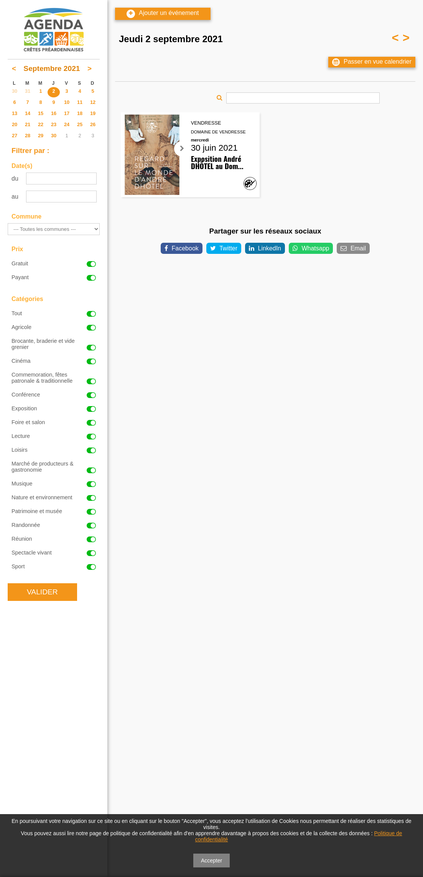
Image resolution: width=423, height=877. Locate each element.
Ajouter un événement (163, 14)
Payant (54, 277)
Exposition (54, 408)
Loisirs (54, 450)
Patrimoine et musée (54, 511)
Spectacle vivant (54, 553)
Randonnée (54, 525)
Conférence (54, 395)
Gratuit (54, 263)
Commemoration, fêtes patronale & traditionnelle (54, 378)
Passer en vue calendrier (371, 62)
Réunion (54, 539)
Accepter (211, 860)
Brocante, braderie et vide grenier (54, 344)
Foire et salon (54, 422)
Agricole (54, 327)
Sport (54, 566)
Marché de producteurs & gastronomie (54, 467)
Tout (54, 313)
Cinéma (54, 361)
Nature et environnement (54, 497)
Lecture (54, 436)
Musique (54, 483)
